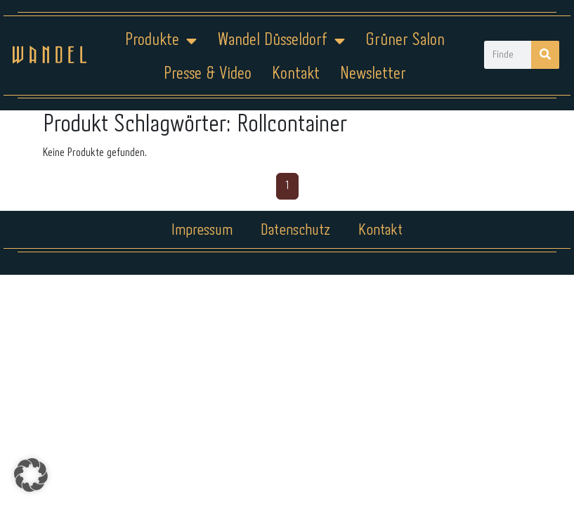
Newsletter (373, 74)
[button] (31, 475)
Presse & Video (208, 74)
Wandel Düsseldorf (281, 40)
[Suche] (545, 55)
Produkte (161, 40)
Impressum (202, 230)
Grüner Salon (405, 40)
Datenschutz (295, 230)
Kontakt (296, 74)
